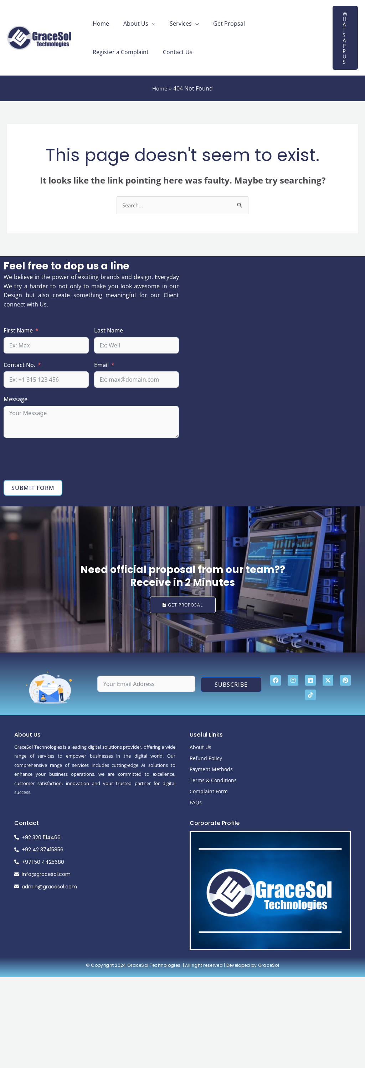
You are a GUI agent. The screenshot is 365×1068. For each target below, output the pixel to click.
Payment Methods (211, 772)
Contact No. (19, 365)
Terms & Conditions (213, 783)
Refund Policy (206, 761)
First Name (18, 331)
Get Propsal (219, 23)
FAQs (196, 805)
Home (99, 23)
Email (101, 365)
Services (174, 23)
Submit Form (33, 488)
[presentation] (58, 459)
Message (15, 400)
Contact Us (106, 52)
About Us (131, 23)
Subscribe (231, 688)
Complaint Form (209, 794)
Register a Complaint (274, 23)
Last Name (108, 331)
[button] (345, 38)
